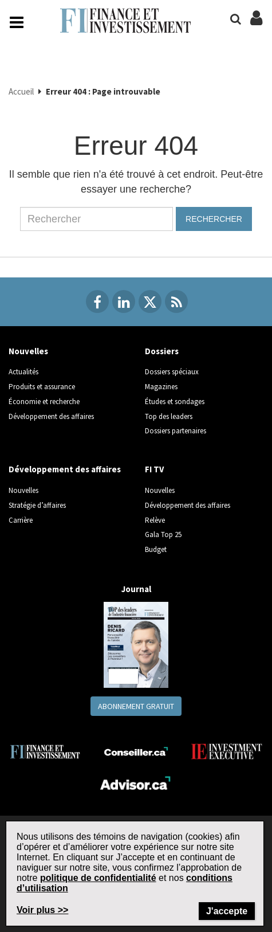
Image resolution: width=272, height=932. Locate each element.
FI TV (154, 469)
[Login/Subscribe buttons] (256, 24)
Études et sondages (174, 401)
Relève (155, 520)
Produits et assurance (42, 386)
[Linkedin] (123, 301)
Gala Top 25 (163, 534)
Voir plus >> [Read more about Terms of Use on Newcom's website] (42, 910)
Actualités (23, 372)
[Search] (235, 19)
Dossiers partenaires (175, 431)
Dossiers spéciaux (172, 372)
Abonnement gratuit (136, 706)
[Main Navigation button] (16, 22)
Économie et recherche (44, 401)
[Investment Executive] (227, 751)
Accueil (21, 91)
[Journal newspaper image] (136, 644)
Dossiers (162, 351)
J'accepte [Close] (226, 911)
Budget (156, 549)
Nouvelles (28, 351)
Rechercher (214, 219)
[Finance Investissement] (45, 750)
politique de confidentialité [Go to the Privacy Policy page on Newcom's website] (98, 878)
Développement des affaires (51, 416)
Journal (136, 589)
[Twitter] (150, 301)
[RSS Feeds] (176, 301)
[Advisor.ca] (136, 781)
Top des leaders (168, 416)
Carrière (21, 520)
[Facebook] (97, 301)
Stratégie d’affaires (37, 505)
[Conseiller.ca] (136, 752)
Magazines (161, 386)
